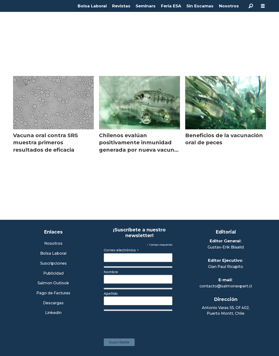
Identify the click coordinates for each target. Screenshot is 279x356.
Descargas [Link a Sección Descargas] (53, 303)
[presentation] (140, 322)
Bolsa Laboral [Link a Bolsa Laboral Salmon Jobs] (53, 253)
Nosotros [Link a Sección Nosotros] (53, 243)
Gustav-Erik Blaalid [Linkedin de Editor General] (226, 247)
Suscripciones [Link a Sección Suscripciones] (53, 263)
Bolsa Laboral (92, 6)
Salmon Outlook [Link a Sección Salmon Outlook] (53, 283)
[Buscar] (251, 6)
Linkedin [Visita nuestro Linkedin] (53, 312)
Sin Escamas (199, 6)
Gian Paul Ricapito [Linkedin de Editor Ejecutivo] (225, 266)
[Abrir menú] (263, 6)
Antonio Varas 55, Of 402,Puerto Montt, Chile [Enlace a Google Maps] (226, 310)
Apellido (111, 293)
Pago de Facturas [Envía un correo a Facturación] (53, 293)
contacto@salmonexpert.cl (225, 286)
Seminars (146, 6)
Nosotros (229, 6)
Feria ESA (171, 6)
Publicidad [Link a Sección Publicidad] (53, 273)
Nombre (111, 272)
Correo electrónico (121, 250)
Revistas (121, 6)
